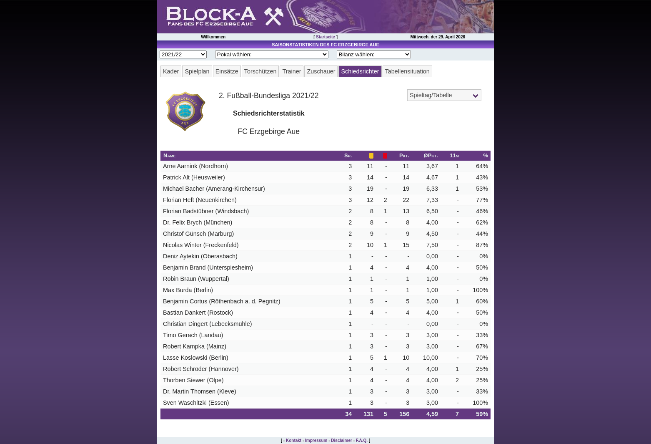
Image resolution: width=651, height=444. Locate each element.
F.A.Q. (362, 440)
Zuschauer (321, 71)
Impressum (316, 440)
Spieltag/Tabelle (431, 95)
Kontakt (293, 440)
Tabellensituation (407, 71)
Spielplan (197, 71)
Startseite (325, 37)
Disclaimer (341, 440)
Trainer (291, 71)
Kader (171, 71)
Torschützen (260, 71)
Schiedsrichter (360, 71)
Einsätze (226, 71)
